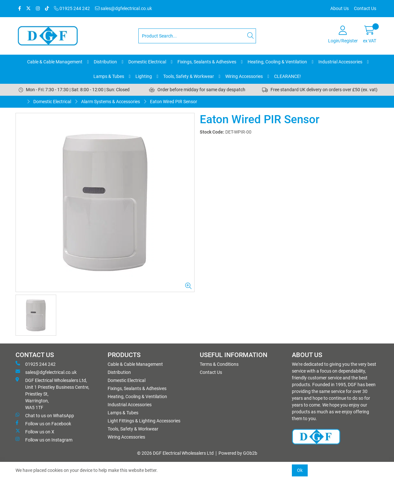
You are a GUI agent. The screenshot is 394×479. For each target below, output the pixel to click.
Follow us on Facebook (43, 423)
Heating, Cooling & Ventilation (277, 61)
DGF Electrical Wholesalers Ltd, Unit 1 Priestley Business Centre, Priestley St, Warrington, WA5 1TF (52, 393)
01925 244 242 (72, 8)
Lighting (143, 76)
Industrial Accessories (340, 61)
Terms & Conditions (219, 364)
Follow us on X (35, 431)
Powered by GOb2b (237, 453)
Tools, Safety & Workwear (188, 76)
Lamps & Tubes (108, 76)
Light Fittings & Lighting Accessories (144, 420)
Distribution (105, 61)
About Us (339, 8)
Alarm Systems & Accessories (110, 101)
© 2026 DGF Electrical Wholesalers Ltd (175, 453)
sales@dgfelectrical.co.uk (123, 8)
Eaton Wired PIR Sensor (173, 101)
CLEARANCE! (287, 76)
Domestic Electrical (147, 61)
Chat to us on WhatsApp (45, 415)
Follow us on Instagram (44, 439)
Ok (300, 470)
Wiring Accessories (244, 76)
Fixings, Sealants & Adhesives (206, 61)
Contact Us (365, 8)
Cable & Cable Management (54, 61)
